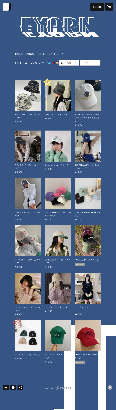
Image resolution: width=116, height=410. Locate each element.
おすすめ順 (66, 62)
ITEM (42, 53)
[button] (97, 7)
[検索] (7, 7)
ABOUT (31, 53)
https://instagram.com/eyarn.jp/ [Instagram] (110, 387)
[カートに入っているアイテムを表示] (109, 7)
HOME (19, 53)
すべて (85, 62)
